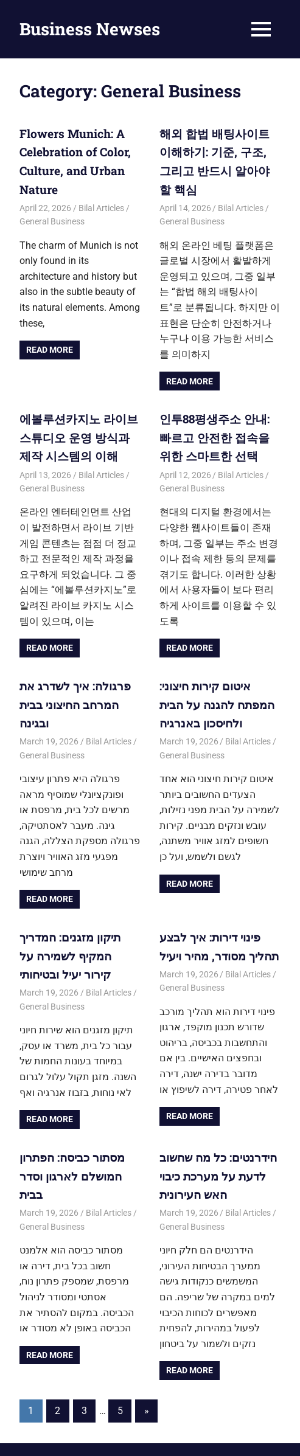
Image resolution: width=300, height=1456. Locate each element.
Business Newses (89, 29)
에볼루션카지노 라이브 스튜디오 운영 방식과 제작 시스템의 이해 (77, 414)
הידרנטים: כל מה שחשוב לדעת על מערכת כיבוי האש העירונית (215, 1142)
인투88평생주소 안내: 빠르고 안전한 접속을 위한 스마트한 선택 (218, 414)
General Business (52, 217)
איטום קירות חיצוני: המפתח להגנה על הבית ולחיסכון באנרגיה (213, 677)
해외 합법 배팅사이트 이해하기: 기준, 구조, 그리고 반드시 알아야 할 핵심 (219, 151)
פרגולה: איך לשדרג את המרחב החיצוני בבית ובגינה (71, 677)
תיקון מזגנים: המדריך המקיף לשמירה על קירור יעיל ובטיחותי (76, 926)
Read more (49, 345)
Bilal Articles (101, 203)
